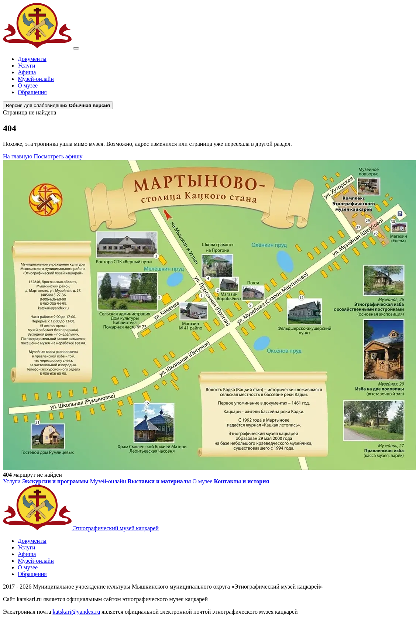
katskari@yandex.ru (76, 612)
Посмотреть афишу (58, 156)
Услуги (26, 65)
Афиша (27, 72)
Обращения (32, 92)
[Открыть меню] (76, 48)
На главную (17, 156)
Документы (32, 59)
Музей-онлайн (36, 79)
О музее (28, 85)
